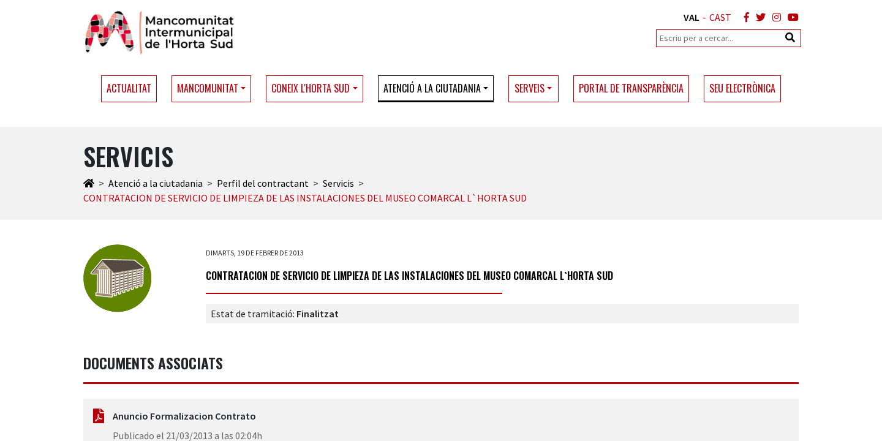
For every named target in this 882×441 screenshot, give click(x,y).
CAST (720, 17)
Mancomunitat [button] (207, 88)
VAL (691, 17)
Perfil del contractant (263, 183)
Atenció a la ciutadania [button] (432, 88)
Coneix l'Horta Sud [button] (310, 88)
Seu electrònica (742, 88)
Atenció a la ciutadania (155, 183)
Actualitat (129, 88)
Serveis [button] (529, 88)
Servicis (338, 183)
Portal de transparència (631, 88)
